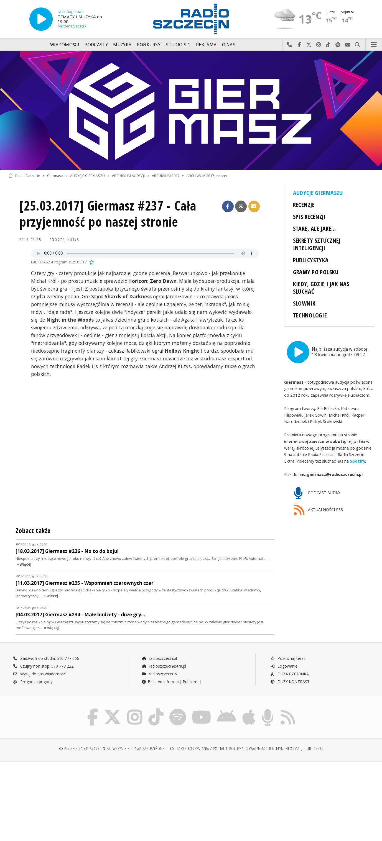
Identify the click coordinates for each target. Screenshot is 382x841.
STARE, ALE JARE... (314, 228)
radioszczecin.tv (159, 673)
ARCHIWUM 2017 (165, 175)
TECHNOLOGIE (310, 315)
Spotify (357, 460)
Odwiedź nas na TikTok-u (328, 45)
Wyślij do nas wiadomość (348, 45)
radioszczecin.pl (159, 658)
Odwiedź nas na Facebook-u (299, 45)
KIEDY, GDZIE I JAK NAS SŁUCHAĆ (321, 287)
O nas (229, 45)
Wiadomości (64, 45)
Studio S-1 (178, 45)
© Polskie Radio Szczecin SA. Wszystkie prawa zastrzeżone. (112, 748)
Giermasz (55, 175)
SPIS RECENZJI (309, 216)
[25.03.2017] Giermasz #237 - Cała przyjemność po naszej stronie (107, 213)
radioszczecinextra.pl (163, 665)
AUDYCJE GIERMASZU (87, 175)
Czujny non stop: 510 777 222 (43, 665)
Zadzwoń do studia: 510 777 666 (46, 658)
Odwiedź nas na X (309, 45)
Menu (374, 45)
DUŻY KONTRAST (290, 681)
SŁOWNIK (304, 303)
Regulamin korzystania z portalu (197, 748)
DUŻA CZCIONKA (289, 673)
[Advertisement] (53, 803)
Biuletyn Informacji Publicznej (171, 681)
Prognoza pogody (33, 681)
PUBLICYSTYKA (311, 260)
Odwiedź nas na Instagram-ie (319, 45)
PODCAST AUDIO (317, 492)
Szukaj (357, 45)
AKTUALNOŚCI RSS (318, 509)
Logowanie (284, 665)
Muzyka (122, 45)
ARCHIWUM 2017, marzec (207, 175)
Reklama (206, 45)
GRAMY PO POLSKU (315, 272)
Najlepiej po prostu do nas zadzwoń (289, 45)
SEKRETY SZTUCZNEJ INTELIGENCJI (316, 244)
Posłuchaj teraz (288, 658)
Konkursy (149, 45)
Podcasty (96, 45)
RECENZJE (304, 205)
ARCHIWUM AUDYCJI (128, 175)
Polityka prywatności (248, 748)
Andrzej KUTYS (65, 240)
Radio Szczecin (24, 175)
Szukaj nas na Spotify (338, 45)
